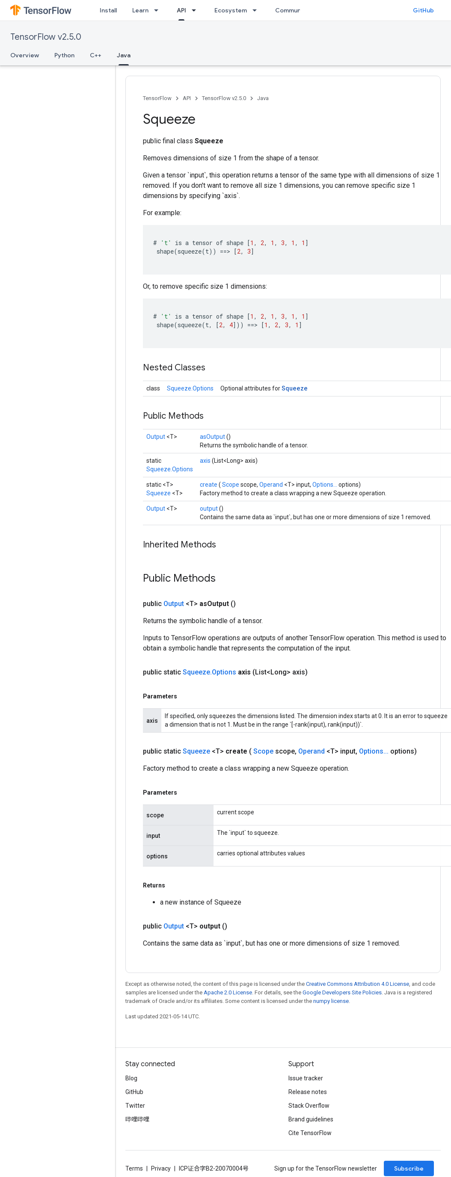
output (209, 508)
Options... (325, 484)
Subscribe (409, 1168)
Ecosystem (230, 10)
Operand (271, 484)
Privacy (161, 1168)
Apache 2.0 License (228, 992)
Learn (140, 10)
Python (64, 55)
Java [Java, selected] (124, 55)
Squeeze (295, 388)
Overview (24, 55)
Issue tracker (305, 1078)
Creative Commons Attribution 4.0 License (357, 984)
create (209, 484)
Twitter (135, 1105)
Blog (131, 1078)
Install (108, 10)
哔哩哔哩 (137, 1119)
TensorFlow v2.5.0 (45, 37)
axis (206, 460)
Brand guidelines (310, 1119)
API (187, 98)
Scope (231, 484)
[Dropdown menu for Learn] (158, 10)
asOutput (213, 436)
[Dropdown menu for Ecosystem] (257, 10)
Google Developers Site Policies (342, 992)
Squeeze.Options (190, 388)
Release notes (307, 1091)
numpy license (331, 1001)
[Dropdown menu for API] (196, 10)
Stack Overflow (308, 1105)
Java (263, 98)
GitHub (423, 10)
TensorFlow (157, 98)
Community (292, 10)
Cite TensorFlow (310, 1133)
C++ (95, 55)
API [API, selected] (181, 10)
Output (156, 436)
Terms (134, 1168)
